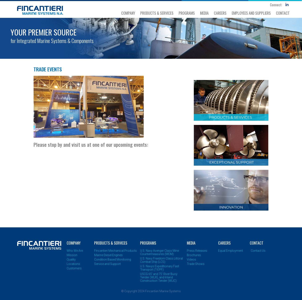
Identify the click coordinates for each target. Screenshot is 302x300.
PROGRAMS (187, 13)
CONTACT (283, 13)
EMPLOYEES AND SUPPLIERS (251, 13)
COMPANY (128, 13)
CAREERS (220, 13)
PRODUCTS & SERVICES (156, 13)
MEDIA (204, 13)
